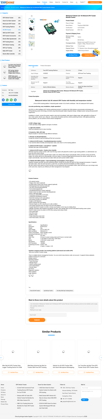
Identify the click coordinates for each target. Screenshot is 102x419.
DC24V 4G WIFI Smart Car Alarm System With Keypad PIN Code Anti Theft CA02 (47, 406)
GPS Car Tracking (11, 48)
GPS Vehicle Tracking (11, 45)
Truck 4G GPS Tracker (35, 290)
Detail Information (33, 65)
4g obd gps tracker (48, 290)
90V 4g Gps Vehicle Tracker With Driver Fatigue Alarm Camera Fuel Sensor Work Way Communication (14, 72)
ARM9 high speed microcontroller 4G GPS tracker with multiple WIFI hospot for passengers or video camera (14, 77)
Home (2, 387)
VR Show (3, 392)
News (2, 397)
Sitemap (3, 399)
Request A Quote (95, 2)
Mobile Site (4, 401)
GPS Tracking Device (11, 42)
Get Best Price (73, 55)
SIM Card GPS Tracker (11, 33)
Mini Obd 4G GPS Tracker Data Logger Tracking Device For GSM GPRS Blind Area (12, 367)
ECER (85, 416)
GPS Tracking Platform (11, 27)
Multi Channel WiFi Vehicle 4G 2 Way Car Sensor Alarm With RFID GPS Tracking (47, 398)
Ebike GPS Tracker (11, 51)
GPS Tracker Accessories (11, 36)
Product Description (45, 65)
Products (3, 390)
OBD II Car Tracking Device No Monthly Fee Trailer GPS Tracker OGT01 (25, 406)
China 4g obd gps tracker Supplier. (24, 416)
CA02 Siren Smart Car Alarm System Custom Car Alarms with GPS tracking (47, 390)
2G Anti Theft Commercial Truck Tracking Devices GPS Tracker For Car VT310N (25, 390)
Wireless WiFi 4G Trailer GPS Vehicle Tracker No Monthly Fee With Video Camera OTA (25, 398)
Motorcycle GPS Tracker (11, 24)
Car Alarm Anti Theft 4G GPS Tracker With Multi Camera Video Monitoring (14, 66)
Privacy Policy (4, 404)
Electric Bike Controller (11, 54)
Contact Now (11, 104)
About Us (3, 394)
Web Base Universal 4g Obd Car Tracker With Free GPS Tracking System (37, 367)
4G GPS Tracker (11, 30)
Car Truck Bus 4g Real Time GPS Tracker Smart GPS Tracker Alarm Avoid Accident (88, 367)
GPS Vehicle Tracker (11, 18)
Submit (37, 320)
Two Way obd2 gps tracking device (65, 290)
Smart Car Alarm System (11, 21)
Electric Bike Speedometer (11, 39)
